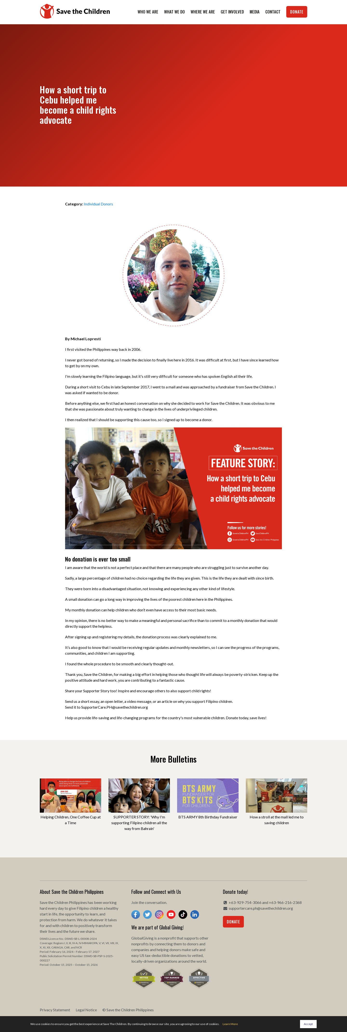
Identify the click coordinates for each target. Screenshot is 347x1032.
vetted (197, 955)
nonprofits (140, 943)
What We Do (174, 12)
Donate (296, 12)
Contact (272, 12)
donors (193, 943)
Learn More (230, 1024)
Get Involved (232, 12)
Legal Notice (86, 1009)
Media (255, 12)
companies (140, 949)
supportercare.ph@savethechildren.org (261, 908)
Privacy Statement (55, 1009)
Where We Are (203, 12)
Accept (308, 1024)
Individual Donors (98, 204)
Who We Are (148, 12)
